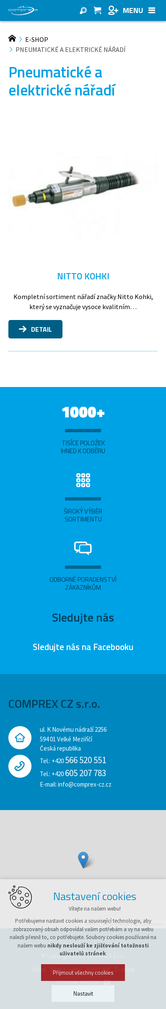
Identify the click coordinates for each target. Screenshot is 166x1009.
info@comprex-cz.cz (85, 784)
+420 (79, 761)
